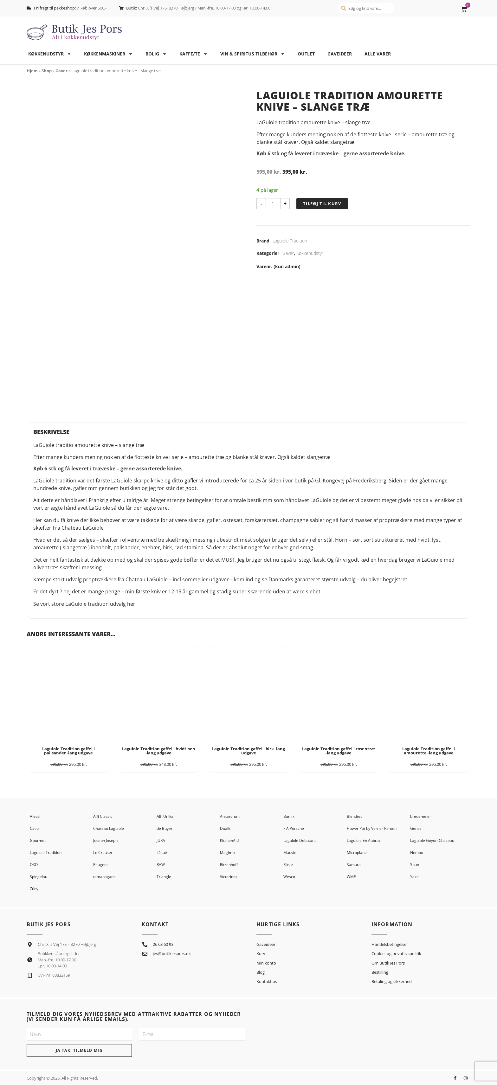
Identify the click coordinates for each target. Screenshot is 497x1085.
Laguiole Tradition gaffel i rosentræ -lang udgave (338, 751)
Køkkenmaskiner (108, 53)
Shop (47, 71)
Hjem (32, 71)
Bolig (156, 53)
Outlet (306, 54)
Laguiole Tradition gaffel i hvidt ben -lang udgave (158, 751)
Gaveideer (339, 54)
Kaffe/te (193, 53)
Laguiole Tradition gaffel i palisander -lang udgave (68, 751)
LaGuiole (76, 603)
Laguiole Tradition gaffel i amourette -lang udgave (428, 751)
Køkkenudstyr (49, 53)
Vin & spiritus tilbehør (252, 53)
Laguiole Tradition (290, 241)
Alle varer (378, 54)
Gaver (61, 71)
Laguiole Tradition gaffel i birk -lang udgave (248, 751)
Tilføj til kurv (322, 203)
